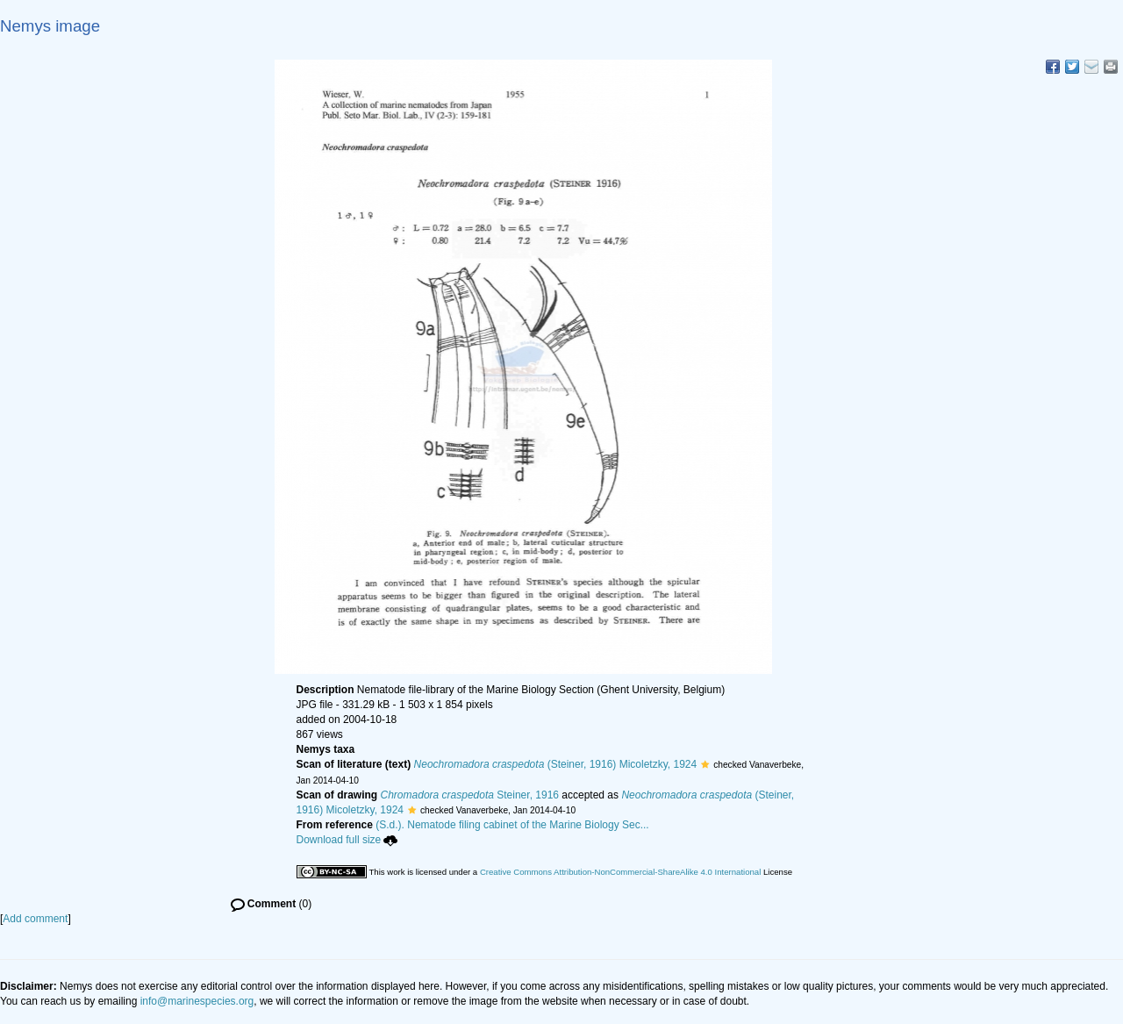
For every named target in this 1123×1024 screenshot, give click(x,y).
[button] (705, 764)
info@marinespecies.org (197, 1001)
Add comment (35, 919)
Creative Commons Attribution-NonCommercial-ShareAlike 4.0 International (620, 872)
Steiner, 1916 (470, 795)
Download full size (347, 840)
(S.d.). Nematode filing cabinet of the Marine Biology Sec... (512, 825)
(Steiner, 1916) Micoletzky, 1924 (555, 764)
